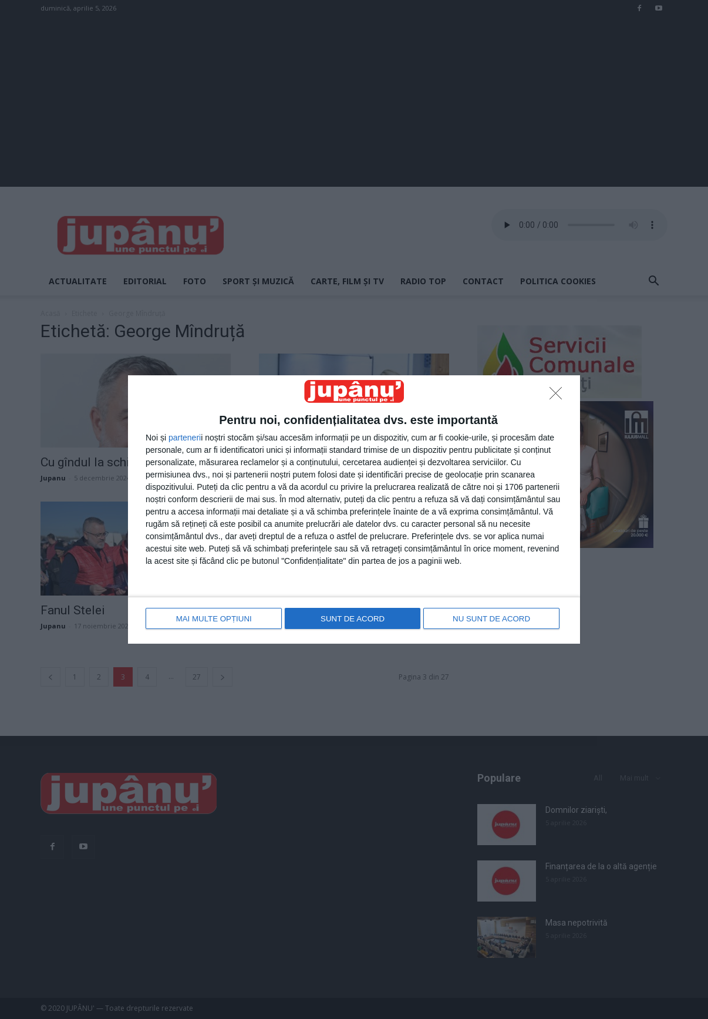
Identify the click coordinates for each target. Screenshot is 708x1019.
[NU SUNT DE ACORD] (558, 397)
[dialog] (354, 509)
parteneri (184, 439)
